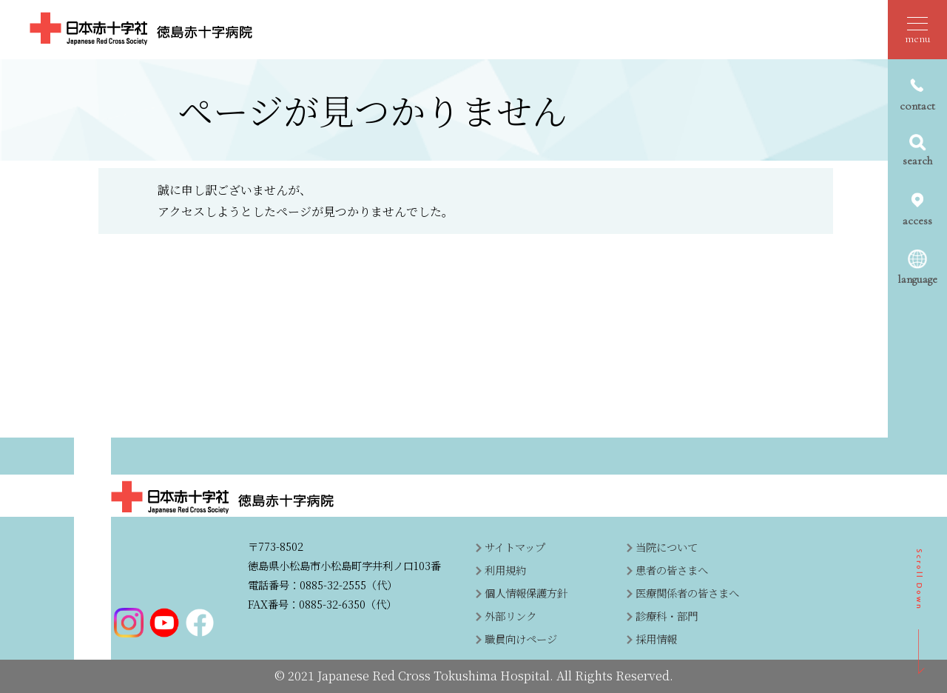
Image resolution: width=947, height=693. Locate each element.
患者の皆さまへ (672, 570)
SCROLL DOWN (920, 611)
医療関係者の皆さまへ (687, 592)
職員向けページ (521, 638)
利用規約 (505, 570)
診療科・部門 (667, 615)
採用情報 (656, 638)
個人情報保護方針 (526, 592)
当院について (667, 547)
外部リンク (510, 615)
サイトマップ (515, 547)
